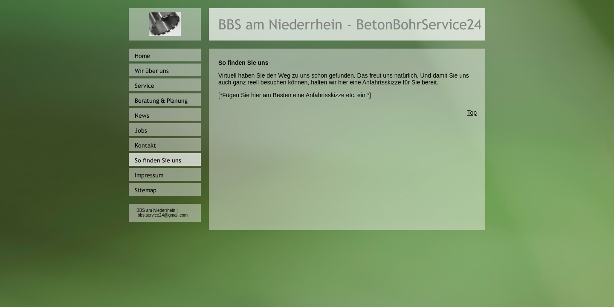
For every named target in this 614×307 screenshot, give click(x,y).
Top (472, 112)
